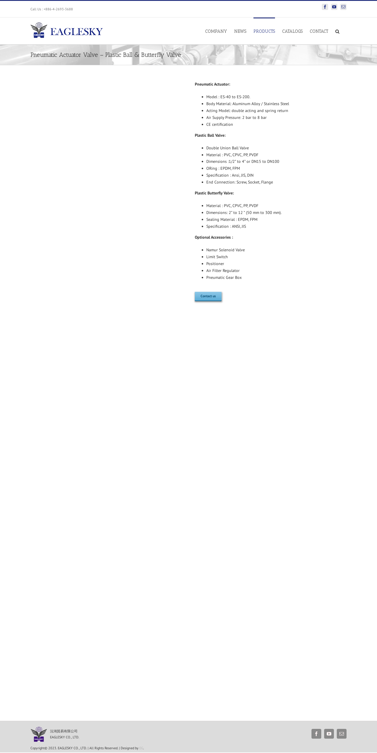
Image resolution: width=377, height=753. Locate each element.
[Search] (337, 31)
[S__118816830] (40, 729)
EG (141, 748)
